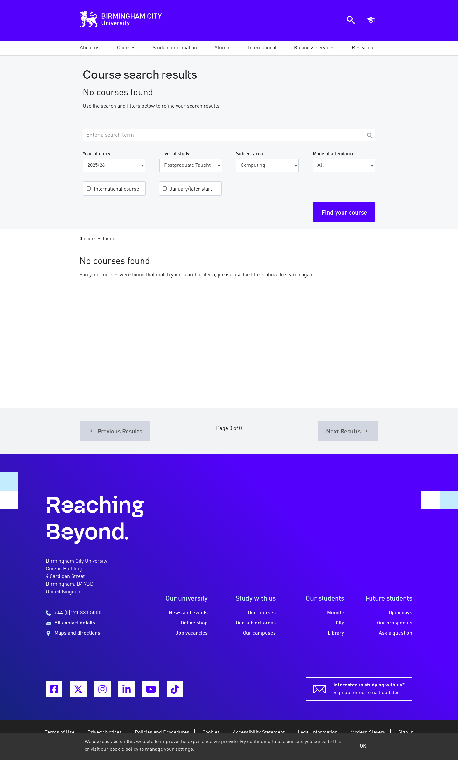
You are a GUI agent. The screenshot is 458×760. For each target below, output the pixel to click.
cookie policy (124, 749)
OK (363, 746)
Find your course (344, 213)
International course (116, 189)
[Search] (369, 136)
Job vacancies (192, 633)
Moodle (335, 613)
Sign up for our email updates (369, 688)
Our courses (262, 613)
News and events (188, 613)
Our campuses (259, 633)
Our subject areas (256, 623)
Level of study (174, 154)
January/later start (191, 189)
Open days (400, 613)
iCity (339, 623)
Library (336, 633)
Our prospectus (394, 623)
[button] (90, 48)
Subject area (249, 154)
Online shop (194, 623)
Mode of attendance (334, 154)
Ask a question (395, 633)
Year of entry (96, 154)
